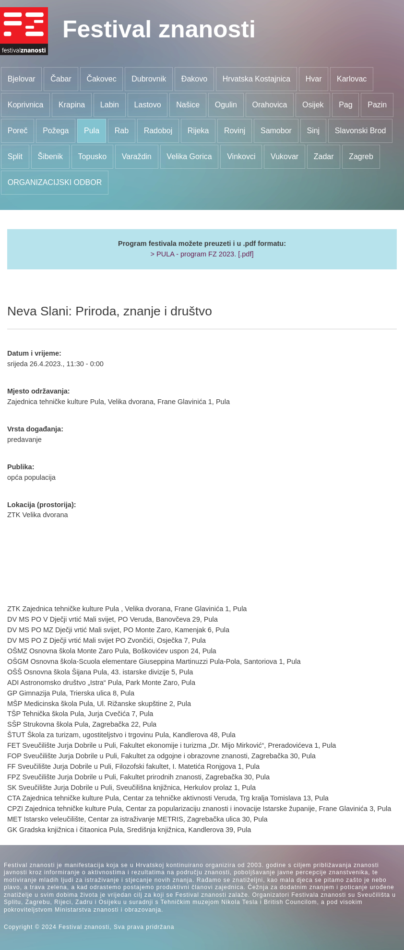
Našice (188, 105)
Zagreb (361, 156)
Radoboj (158, 131)
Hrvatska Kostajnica (256, 79)
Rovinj (234, 131)
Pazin (377, 105)
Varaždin (137, 156)
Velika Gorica (189, 156)
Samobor (276, 131)
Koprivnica (26, 105)
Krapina (72, 105)
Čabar (60, 79)
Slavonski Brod (360, 131)
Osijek (312, 105)
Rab (122, 131)
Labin (109, 105)
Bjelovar (22, 79)
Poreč (18, 131)
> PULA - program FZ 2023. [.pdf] (201, 254)
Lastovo (147, 105)
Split (15, 156)
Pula (91, 131)
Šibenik (50, 156)
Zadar (324, 156)
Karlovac (352, 79)
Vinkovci (241, 156)
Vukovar (284, 156)
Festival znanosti (159, 29)
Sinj (313, 131)
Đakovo (194, 79)
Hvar (314, 79)
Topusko (92, 156)
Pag (345, 105)
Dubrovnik (148, 79)
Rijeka (198, 131)
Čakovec (101, 79)
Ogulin (226, 105)
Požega (56, 131)
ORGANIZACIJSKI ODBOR (55, 182)
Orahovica (269, 105)
